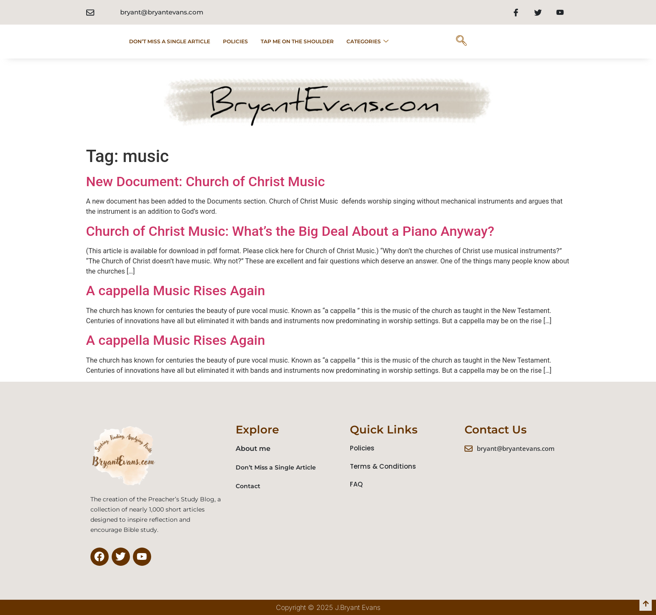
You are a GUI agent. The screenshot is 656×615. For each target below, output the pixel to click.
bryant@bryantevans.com (161, 12)
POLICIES (235, 41)
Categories (367, 41)
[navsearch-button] (461, 41)
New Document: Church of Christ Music (205, 181)
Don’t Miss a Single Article (169, 41)
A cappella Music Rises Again (175, 290)
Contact (248, 486)
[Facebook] (516, 12)
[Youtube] (560, 12)
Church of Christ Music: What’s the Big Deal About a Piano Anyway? (290, 231)
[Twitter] (538, 12)
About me (253, 448)
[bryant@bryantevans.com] (90, 12)
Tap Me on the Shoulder (297, 41)
